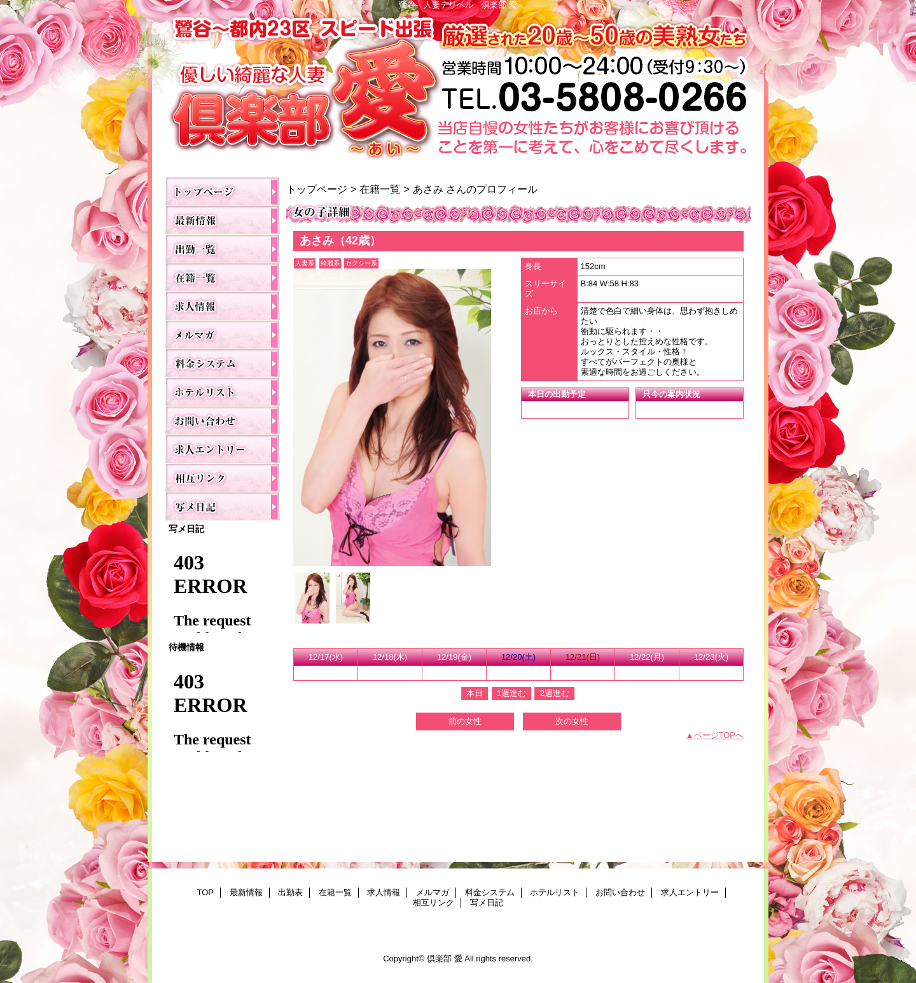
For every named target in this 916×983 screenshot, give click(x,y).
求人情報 (222, 305)
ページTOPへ (719, 735)
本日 (474, 693)
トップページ (316, 189)
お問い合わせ (222, 420)
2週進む (554, 693)
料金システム (222, 363)
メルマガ (222, 334)
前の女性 (465, 721)
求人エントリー (222, 449)
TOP (222, 191)
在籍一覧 (222, 277)
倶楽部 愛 (458, 90)
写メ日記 (222, 506)
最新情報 (222, 220)
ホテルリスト (222, 391)
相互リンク (222, 477)
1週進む (511, 693)
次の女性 (571, 721)
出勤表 (222, 248)
